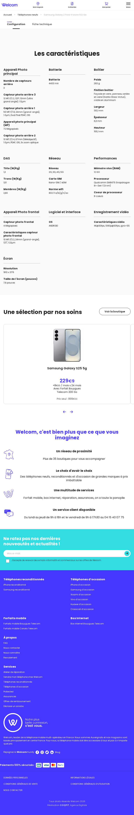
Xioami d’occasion (81, 594)
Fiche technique (42, 24)
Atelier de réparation (14, 672)
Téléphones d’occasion (88, 579)
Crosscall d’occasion (82, 609)
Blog (57, 752)
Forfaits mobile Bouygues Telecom (21, 623)
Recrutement (10, 657)
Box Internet (80, 618)
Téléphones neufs (28, 14)
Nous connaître (11, 652)
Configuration (16, 23)
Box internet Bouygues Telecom (87, 623)
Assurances (9, 696)
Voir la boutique (115, 311)
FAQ (5, 642)
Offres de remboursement (16, 701)
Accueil (7, 14)
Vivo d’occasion (79, 599)
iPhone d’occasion (80, 584)
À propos (10, 638)
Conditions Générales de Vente (20, 783)
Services (9, 667)
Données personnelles (15, 777)
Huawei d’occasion (81, 604)
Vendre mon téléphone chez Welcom (23, 676)
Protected (8, 691)
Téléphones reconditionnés (23, 579)
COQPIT (64, 805)
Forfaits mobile (14, 618)
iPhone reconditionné (14, 584)
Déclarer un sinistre (13, 706)
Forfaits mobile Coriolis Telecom (20, 628)
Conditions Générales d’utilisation (90, 783)
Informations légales (83, 777)
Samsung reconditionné (16, 589)
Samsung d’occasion (82, 589)
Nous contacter (11, 647)
